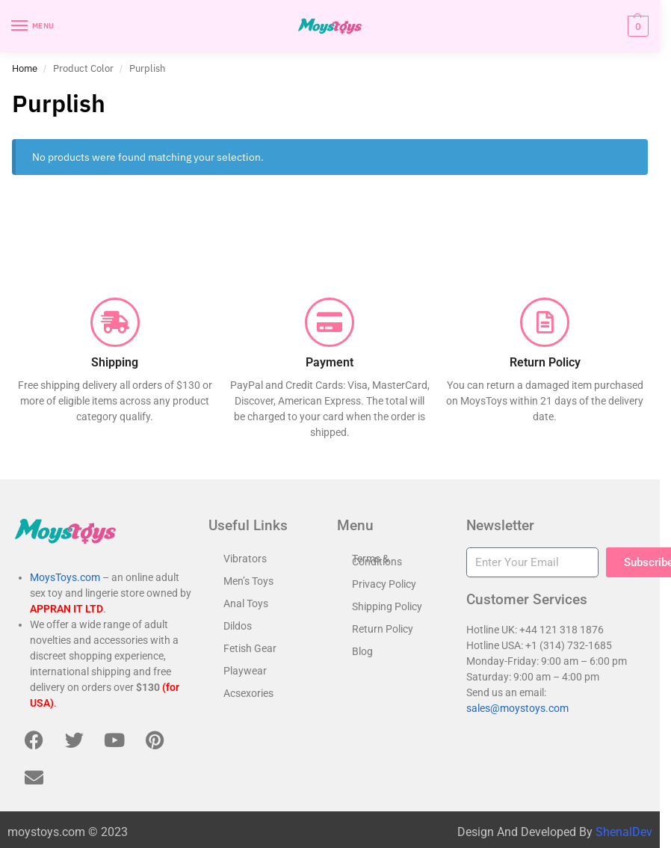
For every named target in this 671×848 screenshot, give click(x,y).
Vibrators (245, 559)
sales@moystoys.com (517, 708)
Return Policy (382, 629)
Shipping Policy (387, 606)
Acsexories (248, 693)
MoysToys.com (65, 577)
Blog (362, 651)
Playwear (245, 671)
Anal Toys (245, 603)
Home (24, 68)
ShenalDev (624, 832)
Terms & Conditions (377, 560)
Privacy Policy (384, 584)
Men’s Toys (248, 581)
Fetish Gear (249, 648)
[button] (636, 26)
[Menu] (33, 26)
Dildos (237, 626)
